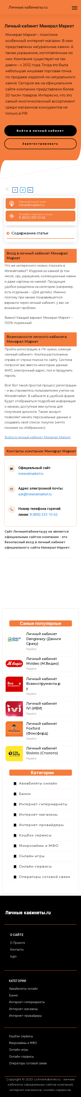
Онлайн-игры (32, 856)
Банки (25, 794)
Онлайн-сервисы (35, 866)
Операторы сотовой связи (44, 877)
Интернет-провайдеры (41, 825)
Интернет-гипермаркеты (43, 804)
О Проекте (17, 943)
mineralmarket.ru (31, 205)
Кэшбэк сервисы (35, 835)
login (13, 956)
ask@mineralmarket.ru (35, 494)
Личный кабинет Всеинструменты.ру (43, 684)
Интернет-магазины (38, 814)
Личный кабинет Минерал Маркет (39, 26)
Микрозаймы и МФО (39, 846)
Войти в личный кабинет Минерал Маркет (38, 437)
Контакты (17, 949)
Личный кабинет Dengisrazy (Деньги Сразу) (43, 639)
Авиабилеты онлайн (38, 783)
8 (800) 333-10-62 (32, 217)
